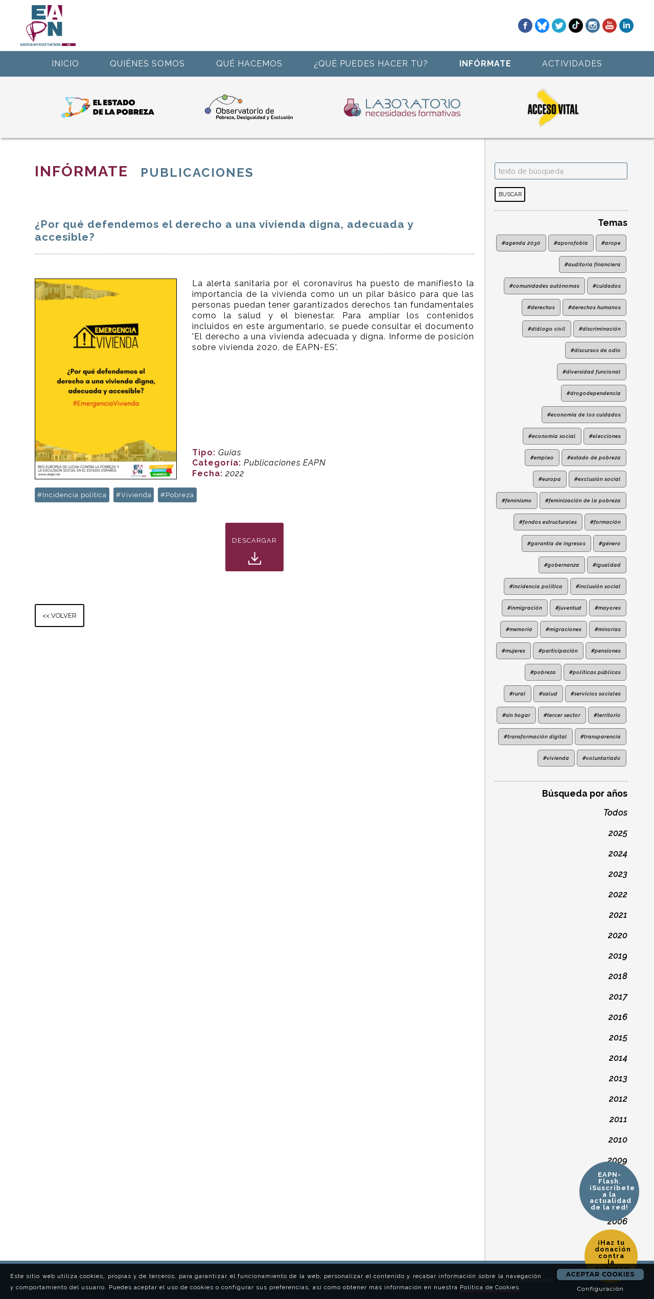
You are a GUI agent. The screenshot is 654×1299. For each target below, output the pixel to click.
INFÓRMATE (485, 63)
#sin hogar (516, 715)
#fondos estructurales (548, 522)
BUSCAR (510, 194)
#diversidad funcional (592, 372)
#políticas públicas (595, 672)
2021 (618, 915)
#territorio (607, 715)
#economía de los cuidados (584, 414)
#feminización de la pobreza (583, 500)
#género (610, 543)
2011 (618, 1119)
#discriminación (600, 329)
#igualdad (607, 565)
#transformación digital (535, 736)
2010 (618, 1140)
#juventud (568, 608)
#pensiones (606, 651)
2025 (618, 833)
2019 (618, 956)
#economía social (552, 436)
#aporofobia (571, 243)
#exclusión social (597, 479)
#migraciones (563, 629)
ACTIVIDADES (572, 63)
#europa (550, 479)
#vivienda (556, 758)
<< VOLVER (59, 615)
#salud (548, 694)
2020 (617, 935)
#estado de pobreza (594, 457)
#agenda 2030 (521, 243)
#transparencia (600, 736)
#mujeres (513, 651)
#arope (611, 243)
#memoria (519, 629)
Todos (615, 813)
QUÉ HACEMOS (249, 63)
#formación (605, 522)
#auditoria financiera (593, 264)
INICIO (65, 63)
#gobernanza (561, 565)
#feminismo (517, 500)
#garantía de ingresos (556, 543)
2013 (618, 1078)
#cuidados (607, 286)
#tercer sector (562, 715)
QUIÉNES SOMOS (147, 63)
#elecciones (605, 436)
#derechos (541, 307)
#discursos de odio (596, 350)
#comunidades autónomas (544, 286)
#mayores (608, 608)
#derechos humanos (594, 307)
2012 (618, 1099)
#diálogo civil (547, 329)
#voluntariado (601, 758)
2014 (618, 1058)
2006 (617, 1221)
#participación (558, 651)
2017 (618, 997)
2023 (618, 874)
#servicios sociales (596, 694)
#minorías (608, 629)
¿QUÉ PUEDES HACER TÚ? (371, 63)
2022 (618, 894)
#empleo (542, 457)
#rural (517, 694)
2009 (617, 1160)
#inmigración (524, 608)
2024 (618, 854)
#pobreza (543, 672)
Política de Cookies (489, 1287)
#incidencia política (536, 586)
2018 (618, 976)
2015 (618, 1037)
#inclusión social (598, 586)
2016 (618, 1017)
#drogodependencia (594, 393)
